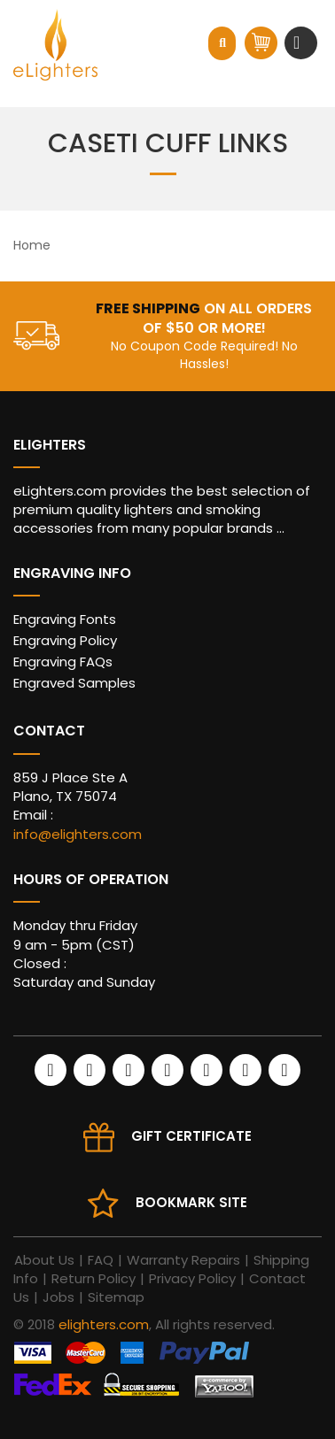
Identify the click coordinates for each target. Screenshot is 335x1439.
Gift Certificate (191, 1136)
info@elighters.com (77, 834)
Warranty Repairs (183, 1259)
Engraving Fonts (64, 619)
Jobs (58, 1297)
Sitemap (116, 1297)
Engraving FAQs (63, 661)
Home (32, 245)
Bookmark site (191, 1202)
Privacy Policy (192, 1278)
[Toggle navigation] (299, 42)
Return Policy (93, 1278)
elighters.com (103, 1324)
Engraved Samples (74, 682)
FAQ (100, 1259)
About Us (44, 1259)
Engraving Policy (65, 640)
